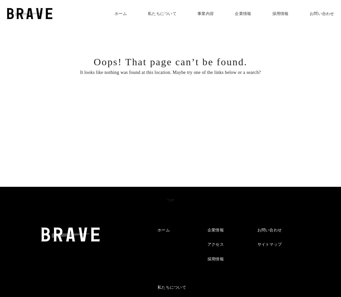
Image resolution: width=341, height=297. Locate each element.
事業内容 (205, 13)
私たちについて (162, 13)
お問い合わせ (322, 13)
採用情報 (280, 13)
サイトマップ (269, 244)
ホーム (121, 13)
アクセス (215, 244)
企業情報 (243, 13)
